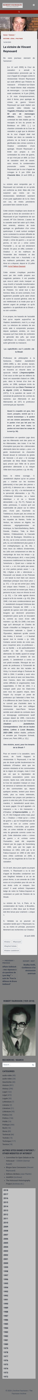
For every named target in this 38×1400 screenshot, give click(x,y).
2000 (5, 1263)
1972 (5, 1376)
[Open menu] (34, 4)
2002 (5, 1255)
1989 (5, 1308)
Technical (6, 1134)
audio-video (7, 1079)
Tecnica (5, 1144)
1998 (5, 1271)
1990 (5, 1304)
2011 (5, 1218)
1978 (5, 1352)
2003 (5, 1251)
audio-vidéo (7, 1075)
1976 (5, 1360)
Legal (4, 1092)
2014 (5, 1206)
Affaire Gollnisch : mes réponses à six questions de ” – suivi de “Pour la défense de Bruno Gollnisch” (9, 972)
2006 (5, 1239)
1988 (5, 1312)
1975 (5, 1364)
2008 (5, 1231)
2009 (5, 1226)
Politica (5, 1115)
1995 (5, 1283)
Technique (6, 1141)
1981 (5, 1340)
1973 (5, 1372)
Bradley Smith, (28, 967)
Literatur (5, 1105)
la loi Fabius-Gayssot (16, 266)
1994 (5, 1287)
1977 (5, 1356)
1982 (5, 1336)
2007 (5, 1235)
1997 (5, 1275)
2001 (5, 1259)
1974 (5, 1368)
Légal (13, 38)
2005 (5, 1243)
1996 (5, 1279)
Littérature (6, 1111)
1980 (5, 1344)
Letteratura (6, 1102)
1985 (5, 1324)
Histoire (6, 38)
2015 (5, 1202)
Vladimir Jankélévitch (11, 951)
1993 (5, 1291)
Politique (19, 38)
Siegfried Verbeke (10, 946)
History (5, 1089)
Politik (4, 1121)
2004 (5, 1247)
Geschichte (7, 1082)
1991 (5, 1299)
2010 (5, 1222)
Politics (5, 1118)
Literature (6, 1108)
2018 (5, 1190)
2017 (5, 1194)
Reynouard (17, 942)
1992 (5, 1295)
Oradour (7, 942)
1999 (5, 1267)
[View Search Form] (19, 12)
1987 (5, 1316)
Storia (4, 1131)
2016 (5, 1198)
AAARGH (9, 1177)
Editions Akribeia (13, 1174)
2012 (5, 1214)
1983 (5, 1332)
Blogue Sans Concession (16, 1167)
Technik (5, 1138)
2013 (5, 1210)
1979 (5, 1348)
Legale (5, 1098)
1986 (5, 1320)
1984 (5, 1328)
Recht (4, 1128)
